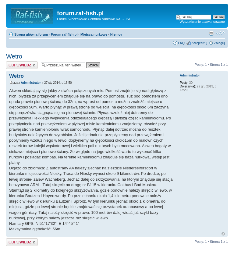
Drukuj (211, 33)
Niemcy (116, 34)
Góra (223, 234)
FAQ (181, 43)
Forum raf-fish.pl (64, 34)
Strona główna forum (31, 34)
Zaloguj (219, 43)
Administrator (31, 82)
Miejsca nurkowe (93, 34)
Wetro (14, 56)
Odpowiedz (22, 65)
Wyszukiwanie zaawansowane (202, 21)
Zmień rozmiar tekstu (220, 33)
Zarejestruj (199, 43)
